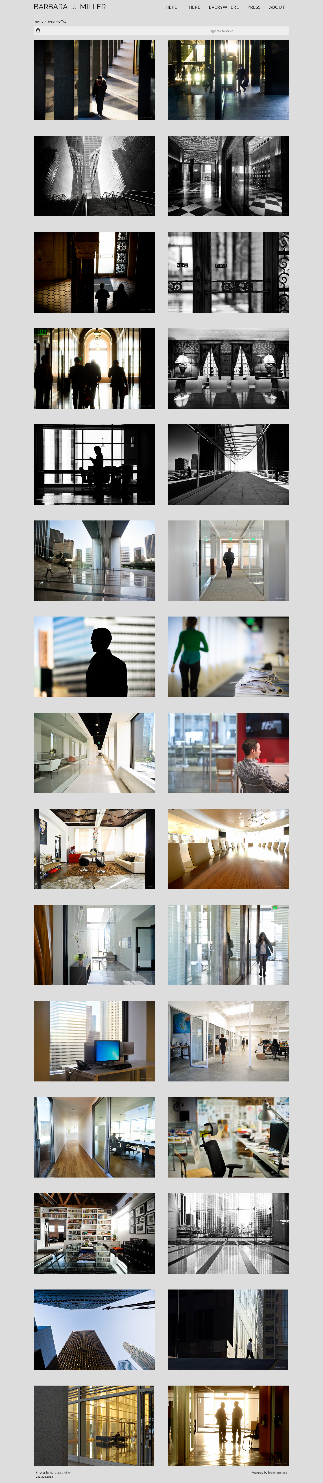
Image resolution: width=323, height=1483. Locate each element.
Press (254, 7)
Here (171, 7)
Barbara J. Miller (60, 1472)
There (193, 7)
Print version (38, 30)
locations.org (277, 1472)
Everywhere (224, 7)
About (277, 7)
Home (39, 21)
